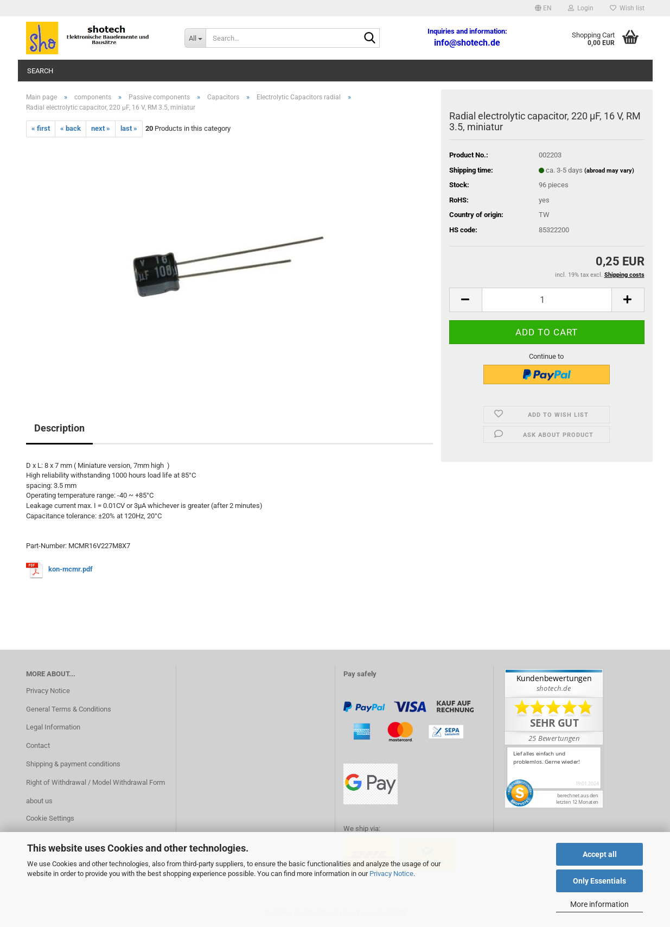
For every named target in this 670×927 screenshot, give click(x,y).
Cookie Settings (50, 818)
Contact (38, 745)
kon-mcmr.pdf (70, 570)
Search (40, 71)
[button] (543, 8)
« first (40, 128)
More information (599, 904)
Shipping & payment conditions (73, 764)
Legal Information (53, 727)
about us (39, 801)
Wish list (627, 8)
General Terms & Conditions (68, 709)
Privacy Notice (391, 873)
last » (128, 128)
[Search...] (195, 38)
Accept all (600, 854)
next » (100, 128)
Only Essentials (599, 881)
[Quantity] (547, 300)
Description (59, 428)
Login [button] (581, 8)
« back (70, 128)
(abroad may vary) (609, 170)
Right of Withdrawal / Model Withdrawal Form (95, 782)
